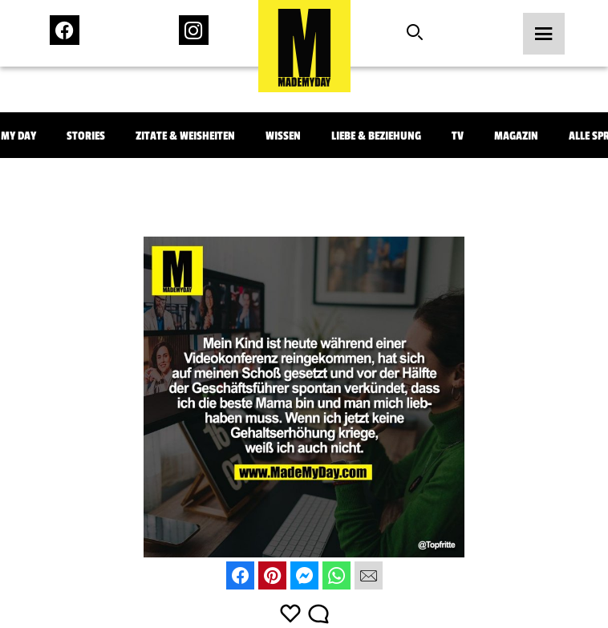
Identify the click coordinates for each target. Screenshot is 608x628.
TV (458, 136)
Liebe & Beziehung (376, 136)
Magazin (516, 136)
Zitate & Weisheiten (185, 136)
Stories (86, 136)
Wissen (283, 136)
